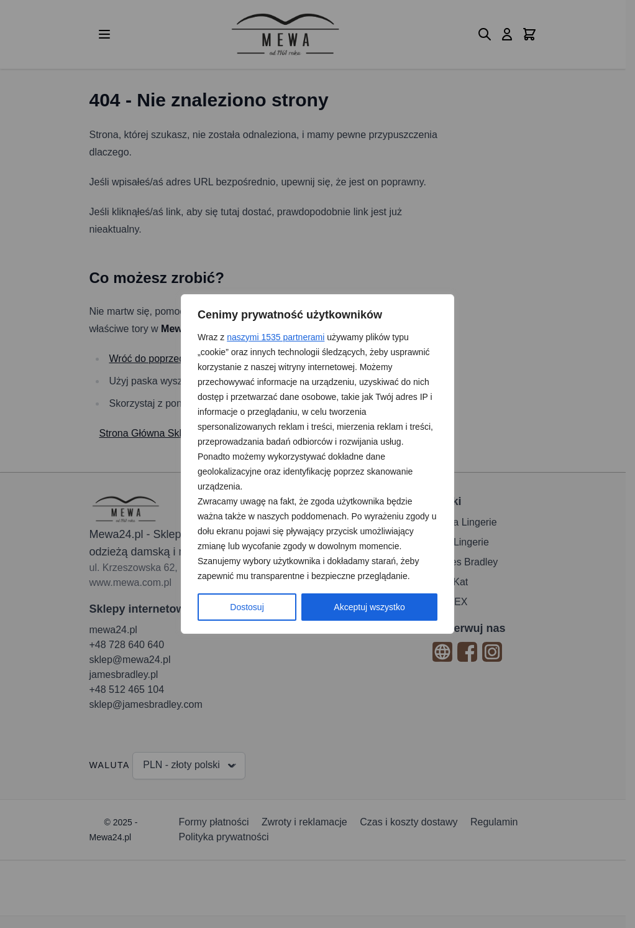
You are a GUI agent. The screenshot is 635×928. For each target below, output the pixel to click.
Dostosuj (246, 607)
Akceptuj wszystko (369, 607)
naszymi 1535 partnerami (275, 337)
